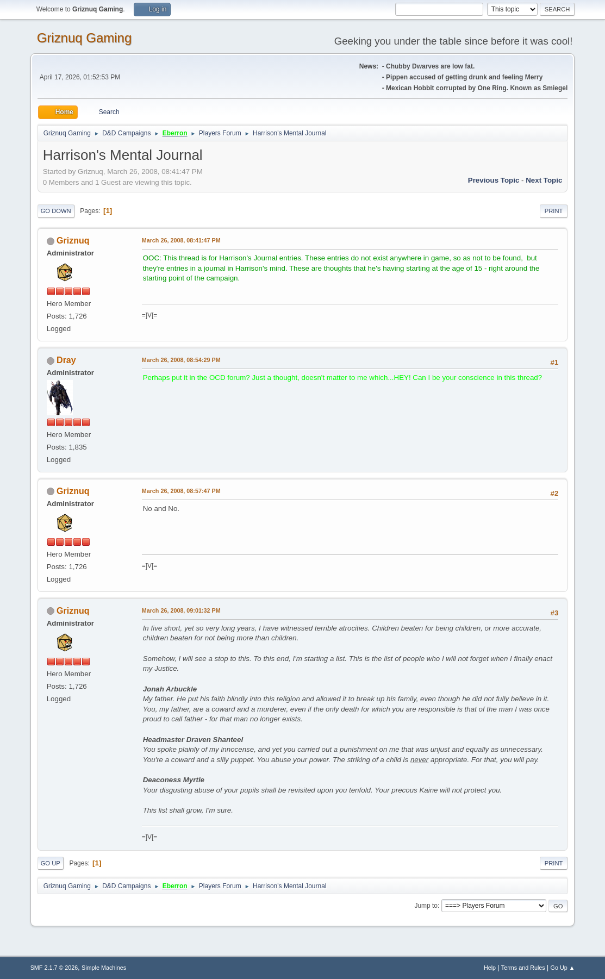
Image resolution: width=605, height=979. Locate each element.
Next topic (544, 180)
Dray (66, 360)
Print (554, 211)
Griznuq (73, 240)
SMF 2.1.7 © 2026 (54, 967)
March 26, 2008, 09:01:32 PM (181, 610)
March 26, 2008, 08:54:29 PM (181, 360)
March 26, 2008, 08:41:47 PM (181, 240)
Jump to (426, 905)
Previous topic (494, 180)
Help (490, 967)
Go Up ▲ (563, 967)
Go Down (56, 211)
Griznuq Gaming (84, 37)
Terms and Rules (523, 967)
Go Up (50, 863)
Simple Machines (104, 967)
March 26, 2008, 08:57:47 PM (181, 491)
